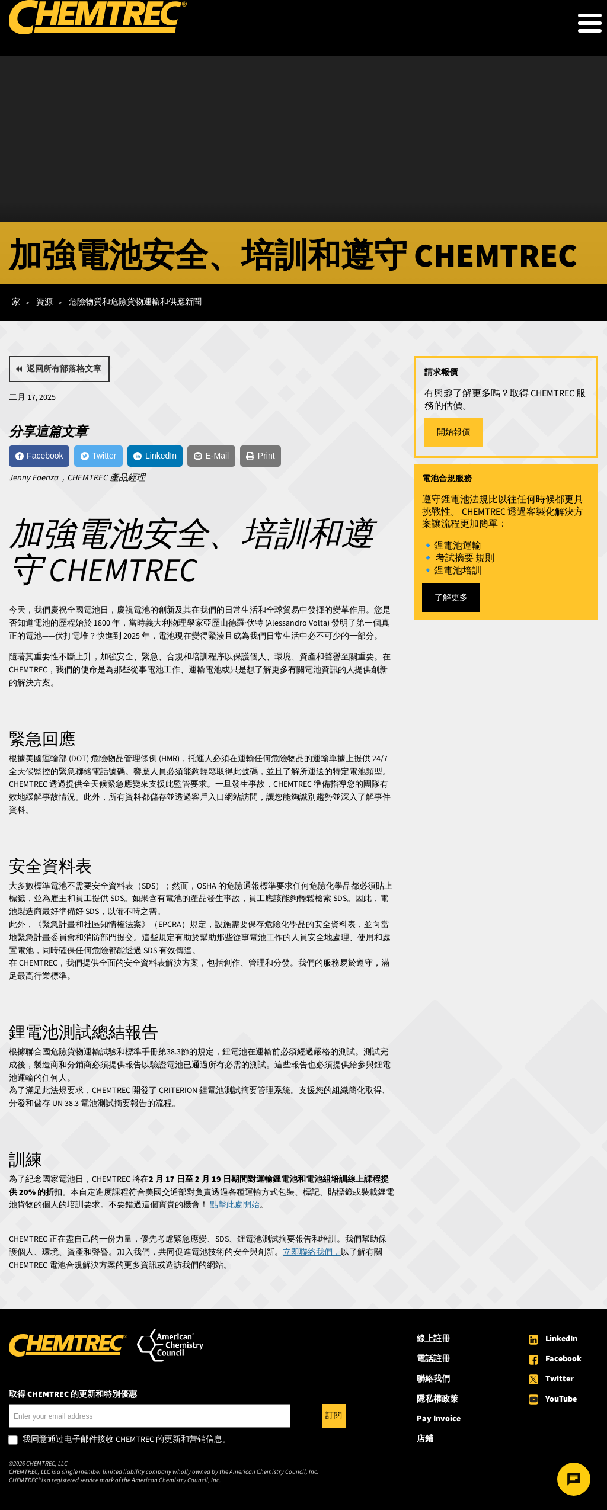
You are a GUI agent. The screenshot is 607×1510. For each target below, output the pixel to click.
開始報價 (453, 432)
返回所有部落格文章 (64, 369)
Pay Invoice (439, 1419)
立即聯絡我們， (312, 1252)
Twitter (559, 1379)
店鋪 (425, 1439)
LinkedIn (561, 1339)
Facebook (563, 1359)
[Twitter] (98, 456)
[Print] (260, 456)
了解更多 (451, 598)
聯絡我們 (433, 1379)
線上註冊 (433, 1339)
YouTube (561, 1399)
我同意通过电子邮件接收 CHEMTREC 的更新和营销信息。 (127, 1440)
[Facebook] (39, 456)
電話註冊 (433, 1359)
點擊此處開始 (235, 1205)
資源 (44, 302)
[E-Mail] (211, 456)
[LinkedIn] (155, 456)
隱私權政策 (437, 1399)
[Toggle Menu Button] (590, 23)
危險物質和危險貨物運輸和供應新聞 (135, 302)
